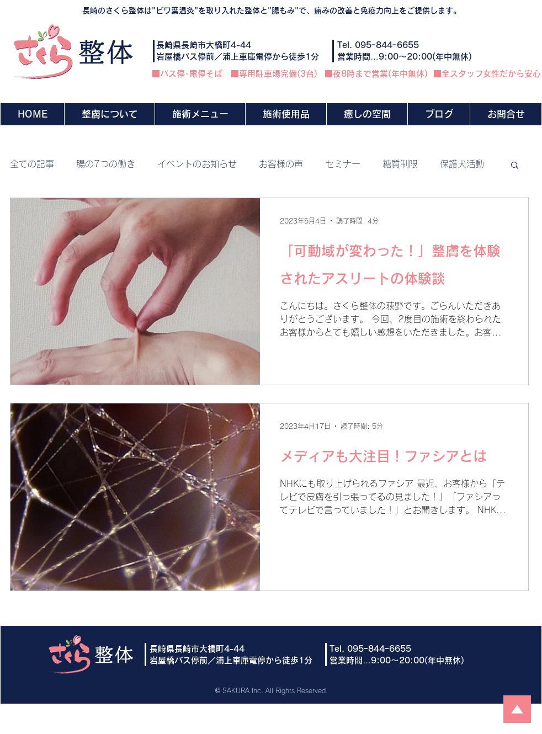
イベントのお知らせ (197, 163)
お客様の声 (281, 163)
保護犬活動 (462, 163)
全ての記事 (32, 163)
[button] (200, 114)
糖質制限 (400, 163)
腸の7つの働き (105, 163)
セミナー (342, 163)
